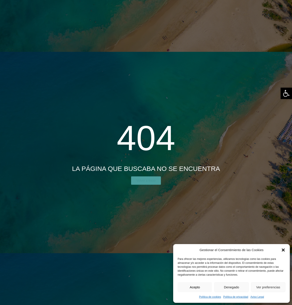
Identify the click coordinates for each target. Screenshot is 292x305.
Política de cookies (210, 296)
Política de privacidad (235, 296)
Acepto (195, 287)
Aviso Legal (257, 296)
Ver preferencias (268, 287)
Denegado (231, 287)
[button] (286, 93)
